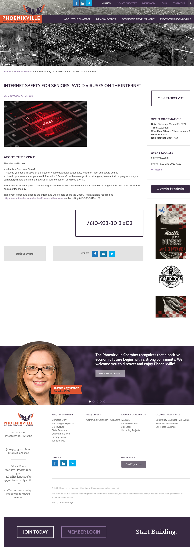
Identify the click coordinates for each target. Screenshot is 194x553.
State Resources (60, 430)
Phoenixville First (129, 423)
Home (7, 71)
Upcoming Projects (130, 430)
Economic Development (133, 414)
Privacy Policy (59, 437)
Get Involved (58, 427)
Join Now (106, 3)
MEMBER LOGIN (83, 532)
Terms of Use (58, 440)
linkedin (83, 3)
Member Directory (127, 3)
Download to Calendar (170, 188)
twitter (89, 3)
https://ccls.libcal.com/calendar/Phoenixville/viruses (34, 198)
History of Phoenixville (167, 423)
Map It (158, 169)
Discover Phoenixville (168, 414)
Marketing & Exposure (63, 423)
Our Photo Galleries (165, 427)
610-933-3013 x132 (109, 223)
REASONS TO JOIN (110, 373)
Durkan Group (66, 502)
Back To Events (24, 253)
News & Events (23, 71)
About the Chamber (62, 414)
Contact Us (179, 3)
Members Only (59, 420)
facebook (76, 3)
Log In (163, 3)
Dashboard (148, 3)
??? (191, 3)
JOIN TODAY (35, 532)
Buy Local (126, 427)
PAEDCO (125, 420)
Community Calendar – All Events (103, 420)
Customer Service (61, 433)
